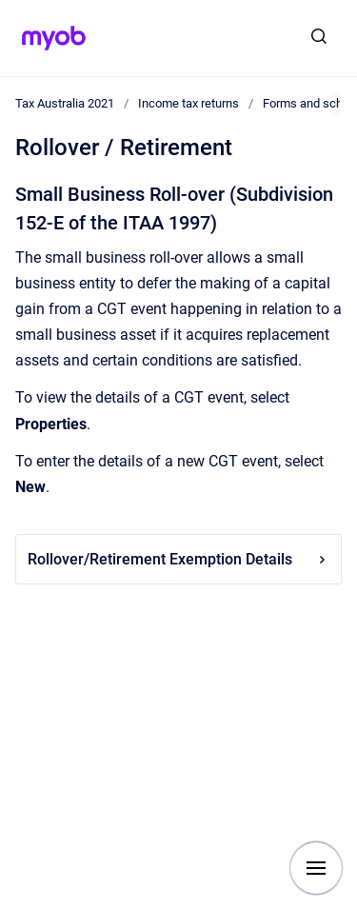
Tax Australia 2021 (64, 103)
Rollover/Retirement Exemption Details (178, 559)
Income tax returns (188, 103)
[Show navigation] (316, 868)
